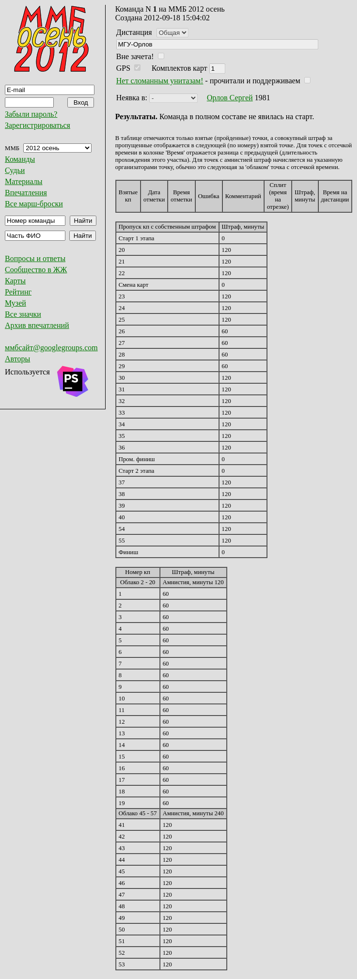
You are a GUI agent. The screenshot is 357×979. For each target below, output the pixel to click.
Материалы (24, 181)
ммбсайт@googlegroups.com (51, 347)
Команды (20, 159)
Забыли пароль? (31, 114)
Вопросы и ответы (35, 258)
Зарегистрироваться (37, 125)
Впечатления (26, 192)
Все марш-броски (34, 204)
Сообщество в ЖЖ (36, 269)
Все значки (23, 314)
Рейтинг (18, 292)
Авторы (17, 359)
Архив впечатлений (37, 325)
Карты (15, 281)
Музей (15, 303)
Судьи (15, 170)
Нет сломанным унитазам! (159, 81)
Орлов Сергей (230, 97)
